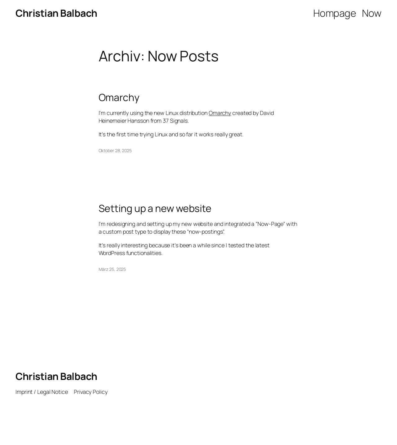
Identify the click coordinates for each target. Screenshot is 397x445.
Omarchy (119, 97)
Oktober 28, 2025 (115, 150)
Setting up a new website (155, 208)
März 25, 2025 (112, 269)
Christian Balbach (56, 13)
